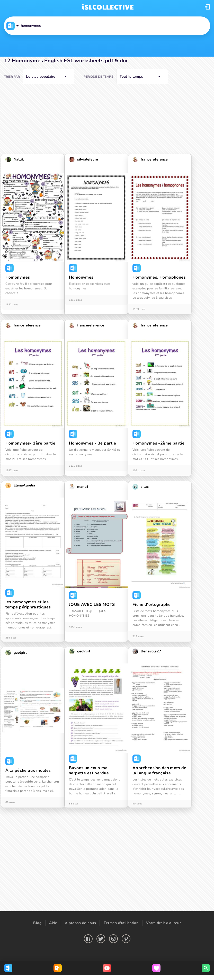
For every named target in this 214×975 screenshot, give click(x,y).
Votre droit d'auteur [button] (163, 922)
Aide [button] (53, 922)
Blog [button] (37, 922)
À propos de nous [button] (80, 922)
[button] (207, 7)
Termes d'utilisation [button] (121, 922)
